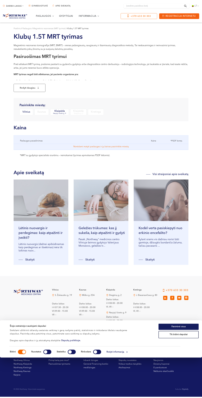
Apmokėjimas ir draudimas (96, 358)
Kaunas (41, 113)
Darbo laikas (14, 6)
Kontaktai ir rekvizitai (24, 358)
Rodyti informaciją (115, 392)
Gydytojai (66, 16)
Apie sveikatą (62, 6)
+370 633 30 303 (141, 16)
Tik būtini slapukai (179, 375)
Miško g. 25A (88, 297)
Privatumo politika (127, 358)
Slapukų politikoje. (71, 381)
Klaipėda (59, 113)
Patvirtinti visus (178, 367)
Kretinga (96, 113)
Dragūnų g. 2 (115, 297)
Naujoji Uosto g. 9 (117, 314)
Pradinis (17, 29)
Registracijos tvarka (58, 358)
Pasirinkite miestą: (32, 106)
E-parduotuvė (40, 6)
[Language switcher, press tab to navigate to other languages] (195, 6)
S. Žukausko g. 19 (63, 297)
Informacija (87, 16)
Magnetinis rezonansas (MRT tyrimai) (49, 29)
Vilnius (26, 113)
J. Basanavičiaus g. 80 (146, 297)
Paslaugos (43, 16)
